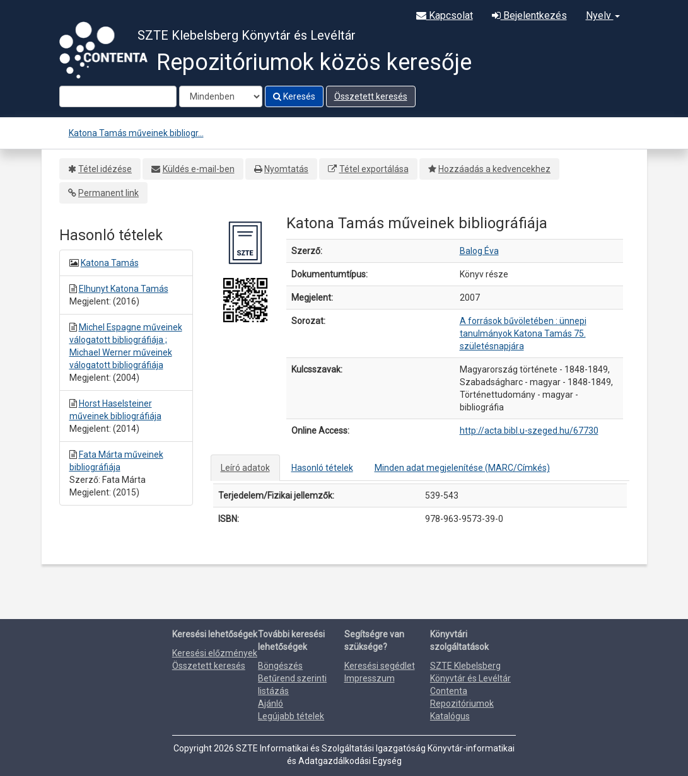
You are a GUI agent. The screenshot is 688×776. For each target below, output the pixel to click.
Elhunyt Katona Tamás (123, 289)
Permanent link (108, 193)
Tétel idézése (105, 169)
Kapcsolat (444, 15)
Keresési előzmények (214, 653)
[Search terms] (118, 96)
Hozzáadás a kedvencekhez (494, 169)
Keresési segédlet (379, 666)
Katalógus (450, 716)
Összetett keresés (370, 96)
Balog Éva (479, 251)
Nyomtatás (286, 169)
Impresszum (369, 678)
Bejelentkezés (529, 15)
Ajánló (270, 703)
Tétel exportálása (374, 169)
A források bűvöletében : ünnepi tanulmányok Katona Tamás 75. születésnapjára (523, 333)
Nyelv (603, 15)
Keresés (294, 96)
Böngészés (280, 666)
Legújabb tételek (291, 716)
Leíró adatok (245, 468)
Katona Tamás (110, 263)
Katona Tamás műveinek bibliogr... (136, 133)
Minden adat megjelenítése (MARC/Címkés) (462, 468)
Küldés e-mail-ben (199, 169)
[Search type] (220, 96)
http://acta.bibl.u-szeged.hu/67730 (529, 431)
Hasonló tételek (322, 468)
